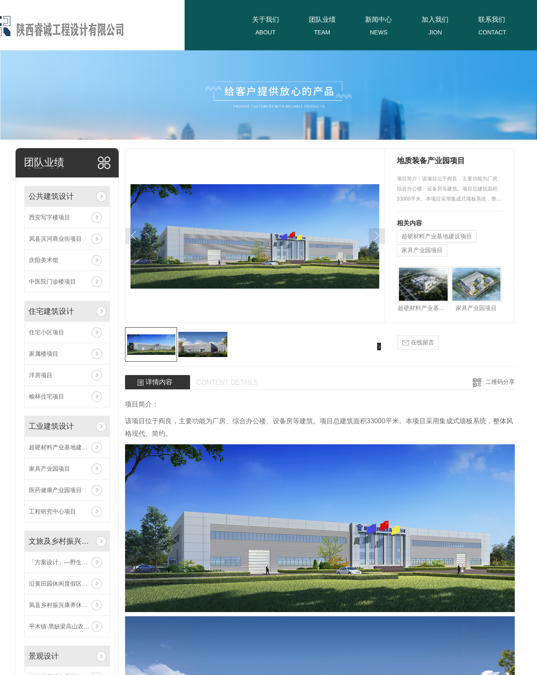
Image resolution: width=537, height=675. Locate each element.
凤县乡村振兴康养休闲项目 (64, 605)
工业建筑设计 (51, 426)
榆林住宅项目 (46, 396)
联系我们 (491, 19)
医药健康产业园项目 (55, 490)
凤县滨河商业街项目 (55, 238)
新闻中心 (378, 19)
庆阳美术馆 (43, 260)
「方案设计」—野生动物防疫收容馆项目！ (67, 562)
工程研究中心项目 (52, 511)
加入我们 (435, 19)
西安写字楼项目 (49, 217)
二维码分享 (500, 381)
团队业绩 (322, 19)
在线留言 (418, 342)
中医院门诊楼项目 (52, 281)
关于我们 (265, 19)
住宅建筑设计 (51, 311)
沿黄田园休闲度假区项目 (61, 583)
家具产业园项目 (49, 468)
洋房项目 (40, 375)
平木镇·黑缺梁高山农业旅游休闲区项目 (67, 626)
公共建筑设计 (51, 196)
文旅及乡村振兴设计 (61, 541)
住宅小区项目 (46, 332)
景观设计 (44, 656)
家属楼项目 (43, 353)
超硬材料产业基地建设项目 (64, 447)
